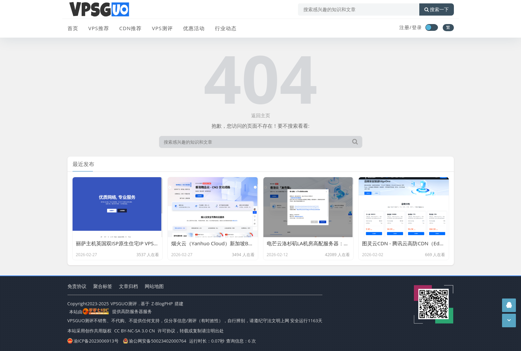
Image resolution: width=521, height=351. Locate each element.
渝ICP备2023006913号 (93, 341)
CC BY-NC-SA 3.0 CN (134, 331)
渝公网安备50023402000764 (154, 341)
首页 (72, 28)
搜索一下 (436, 9)
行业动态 (226, 28)
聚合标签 (102, 286)
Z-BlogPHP (162, 304)
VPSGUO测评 (124, 304)
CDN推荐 (130, 28)
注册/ (405, 27)
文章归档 (128, 286)
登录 (417, 27)
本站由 (89, 312)
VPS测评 (162, 28)
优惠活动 (194, 28)
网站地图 (154, 286)
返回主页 (260, 115)
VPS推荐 (98, 28)
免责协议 (76, 286)
